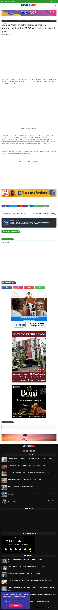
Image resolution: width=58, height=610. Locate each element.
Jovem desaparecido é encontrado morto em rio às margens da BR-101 (26, 566)
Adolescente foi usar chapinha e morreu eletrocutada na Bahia (24, 573)
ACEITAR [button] (15, 605)
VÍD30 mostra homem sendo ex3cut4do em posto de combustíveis (25, 559)
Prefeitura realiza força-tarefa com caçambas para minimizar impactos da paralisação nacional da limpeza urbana (32, 595)
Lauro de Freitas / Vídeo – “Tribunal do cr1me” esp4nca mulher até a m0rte (27, 465)
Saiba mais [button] (12, 602)
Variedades (12, 201)
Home (2, 1)
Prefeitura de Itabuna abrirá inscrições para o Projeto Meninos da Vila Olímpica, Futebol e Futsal (31, 588)
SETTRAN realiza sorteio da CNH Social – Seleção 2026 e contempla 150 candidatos (29, 601)
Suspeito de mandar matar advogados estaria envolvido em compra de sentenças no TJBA (31, 500)
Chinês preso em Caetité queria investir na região (20, 486)
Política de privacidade (51, 607)
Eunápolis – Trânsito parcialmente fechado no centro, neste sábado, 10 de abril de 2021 (30, 493)
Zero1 (4, 34)
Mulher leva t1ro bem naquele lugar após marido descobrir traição (25, 479)
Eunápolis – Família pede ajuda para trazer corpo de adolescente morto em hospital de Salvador (30, 459)
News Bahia (6, 427)
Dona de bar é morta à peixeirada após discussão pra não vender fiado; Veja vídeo (29, 472)
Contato (13, 1)
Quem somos (7, 1)
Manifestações (12, 20)
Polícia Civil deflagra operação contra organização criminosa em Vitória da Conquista (29, 580)
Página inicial (5, 20)
